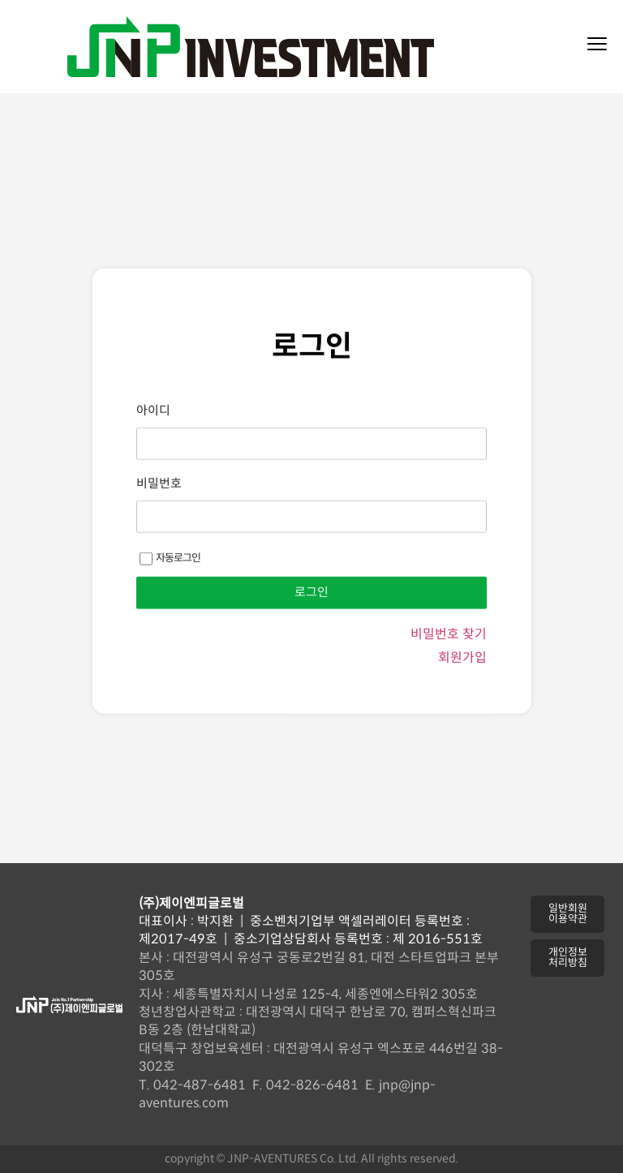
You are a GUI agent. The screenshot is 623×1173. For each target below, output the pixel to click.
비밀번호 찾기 (448, 672)
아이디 (153, 448)
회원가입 (462, 695)
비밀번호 (159, 521)
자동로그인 (170, 595)
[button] (567, 914)
